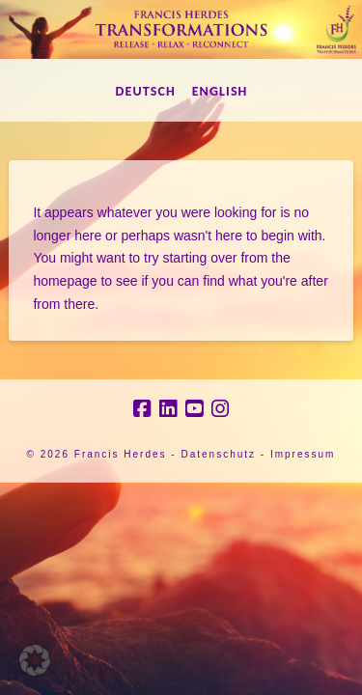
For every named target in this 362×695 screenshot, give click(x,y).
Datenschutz (218, 454)
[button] (35, 660)
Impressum (302, 454)
